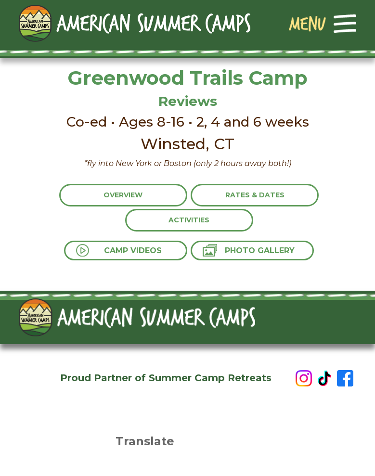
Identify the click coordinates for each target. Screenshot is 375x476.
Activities (188, 220)
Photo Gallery (260, 250)
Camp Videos (133, 250)
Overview (122, 195)
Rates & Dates (254, 195)
